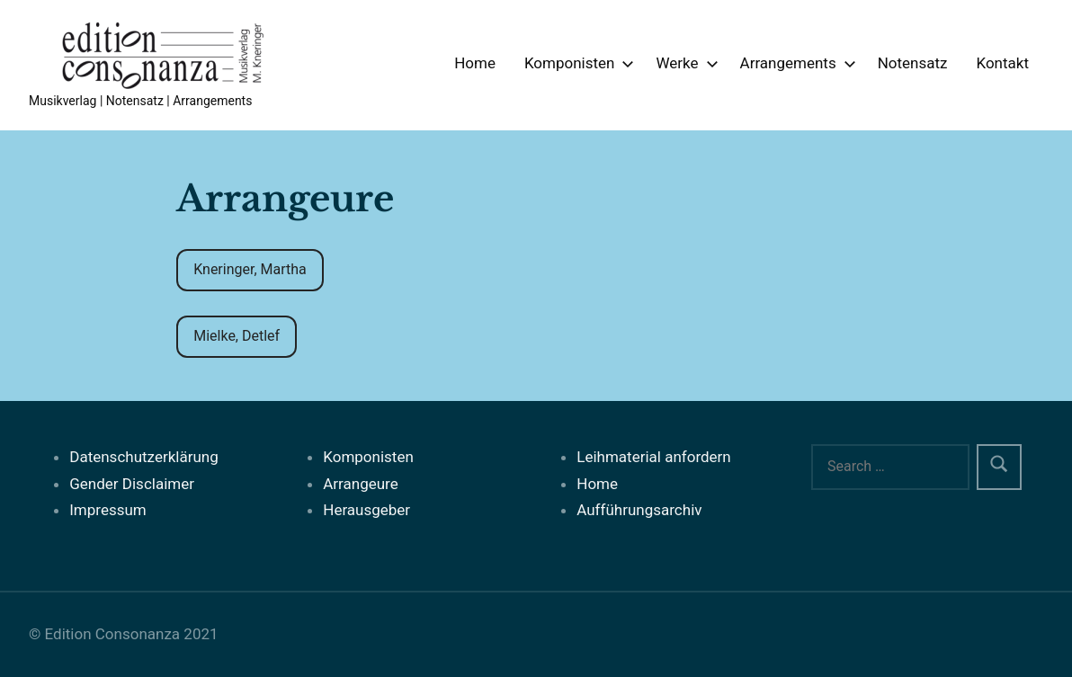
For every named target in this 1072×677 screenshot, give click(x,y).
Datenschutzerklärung (143, 457)
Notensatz (913, 63)
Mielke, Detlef (236, 335)
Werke (683, 63)
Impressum (108, 510)
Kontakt (1002, 63)
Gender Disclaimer (131, 484)
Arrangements (794, 63)
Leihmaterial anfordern (653, 457)
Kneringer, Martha (250, 269)
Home (475, 63)
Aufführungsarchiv (638, 510)
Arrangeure (360, 484)
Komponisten (576, 63)
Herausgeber (366, 510)
